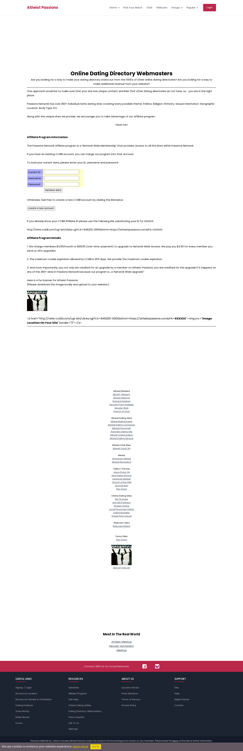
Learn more (80, 746)
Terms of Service (131, 699)
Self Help (73, 699)
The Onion (121, 489)
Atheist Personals (121, 428)
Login (29, 687)
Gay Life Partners (121, 502)
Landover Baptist (121, 479)
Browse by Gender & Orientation (34, 699)
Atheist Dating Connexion (121, 424)
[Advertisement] (121, 40)
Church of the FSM (121, 482)
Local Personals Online (121, 509)
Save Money (22, 711)
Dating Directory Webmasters (85, 711)
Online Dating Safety (80, 705)
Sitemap (73, 729)
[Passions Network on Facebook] (144, 666)
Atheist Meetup (121, 642)
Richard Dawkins (122, 401)
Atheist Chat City (121, 448)
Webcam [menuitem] (161, 7)
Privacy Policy (129, 705)
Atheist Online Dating (121, 435)
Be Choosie (121, 499)
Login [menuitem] (210, 7)
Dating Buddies (121, 512)
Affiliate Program (78, 693)
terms (176, 740)
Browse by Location (26, 693)
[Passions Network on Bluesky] (157, 666)
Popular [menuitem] (190, 7)
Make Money (23, 717)
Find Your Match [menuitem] (132, 7)
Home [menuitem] (113, 7)
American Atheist (121, 458)
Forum (19, 723)
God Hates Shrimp (121, 475)
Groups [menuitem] (175, 7)
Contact (178, 705)
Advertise (74, 687)
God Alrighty (121, 485)
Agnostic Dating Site (121, 431)
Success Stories (130, 687)
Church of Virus (121, 411)
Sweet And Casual (122, 516)
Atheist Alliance (121, 397)
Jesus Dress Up (121, 472)
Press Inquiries (76, 717)
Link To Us (74, 723)
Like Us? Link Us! (121, 566)
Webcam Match (121, 526)
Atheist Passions (42, 8)
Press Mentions (130, 693)
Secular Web (121, 408)
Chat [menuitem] (149, 7)
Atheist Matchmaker (121, 421)
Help (177, 693)
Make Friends (181, 699)
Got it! (95, 746)
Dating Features (24, 705)
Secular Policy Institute (121, 404)
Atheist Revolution (121, 462)
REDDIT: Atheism (121, 394)
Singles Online (121, 506)
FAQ (176, 687)
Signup (19, 687)
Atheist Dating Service (121, 438)
